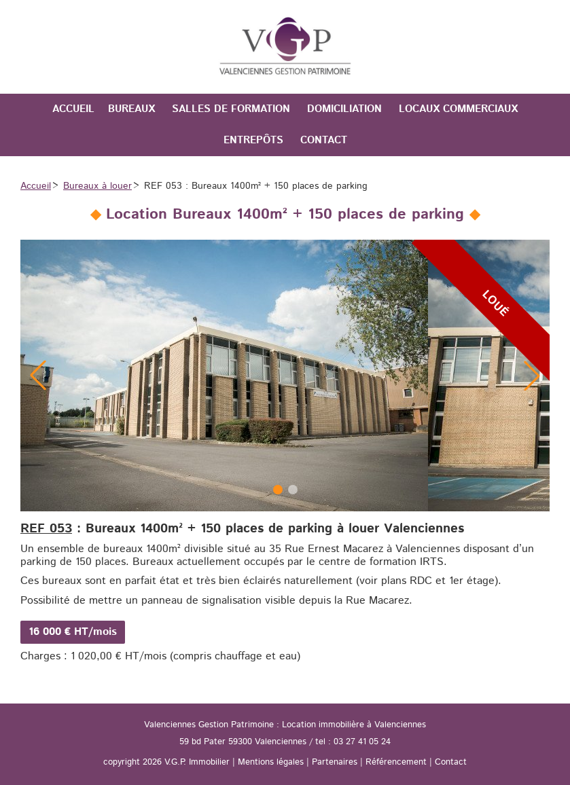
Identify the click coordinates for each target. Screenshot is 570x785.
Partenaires (334, 762)
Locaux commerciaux (458, 109)
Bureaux (131, 109)
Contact (323, 140)
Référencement (396, 762)
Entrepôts (253, 140)
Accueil (73, 109)
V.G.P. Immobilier (197, 762)
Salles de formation (231, 109)
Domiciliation (344, 109)
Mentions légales (271, 762)
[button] (532, 375)
